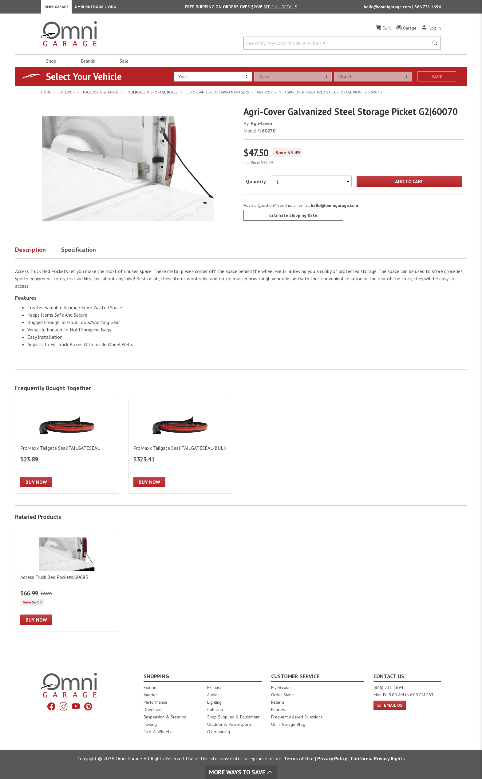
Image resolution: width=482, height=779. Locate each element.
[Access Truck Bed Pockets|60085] (67, 582)
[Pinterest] (90, 707)
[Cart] (383, 30)
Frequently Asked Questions (296, 717)
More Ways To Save (241, 772)
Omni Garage (56, 8)
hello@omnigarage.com (388, 8)
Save (436, 79)
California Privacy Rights (378, 758)
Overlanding (218, 731)
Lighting (214, 702)
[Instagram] (63, 707)
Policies (278, 709)
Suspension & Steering (165, 717)
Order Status (282, 695)
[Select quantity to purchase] (311, 184)
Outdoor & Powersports (229, 724)
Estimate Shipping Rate (293, 217)
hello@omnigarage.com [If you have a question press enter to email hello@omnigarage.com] (334, 208)
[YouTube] (76, 707)
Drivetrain (152, 709)
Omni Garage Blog (288, 724)
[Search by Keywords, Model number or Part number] (338, 45)
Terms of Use (299, 758)
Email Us (389, 705)
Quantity (256, 184)
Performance (155, 702)
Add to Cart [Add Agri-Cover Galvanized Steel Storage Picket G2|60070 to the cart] (409, 184)
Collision (215, 709)
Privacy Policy (332, 758)
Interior (150, 695)
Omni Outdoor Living (95, 8)
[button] (38, 253)
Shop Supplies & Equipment (233, 717)
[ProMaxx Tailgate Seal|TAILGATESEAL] (67, 449)
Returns (278, 702)
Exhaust (214, 687)
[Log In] (431, 30)
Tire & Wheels (157, 731)
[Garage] (406, 30)
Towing (150, 724)
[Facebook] (49, 707)
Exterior (151, 687)
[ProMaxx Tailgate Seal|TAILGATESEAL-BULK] (180, 449)
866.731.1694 (427, 8)
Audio (212, 695)
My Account (281, 687)
